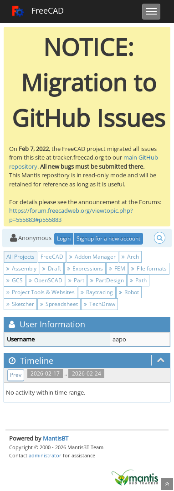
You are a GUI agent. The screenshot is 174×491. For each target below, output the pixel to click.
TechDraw (99, 304)
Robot (129, 292)
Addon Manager (92, 257)
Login (64, 238)
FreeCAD (37, 11)
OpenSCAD (45, 280)
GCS (14, 280)
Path (138, 280)
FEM (117, 268)
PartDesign (107, 280)
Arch (130, 257)
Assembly (21, 268)
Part (76, 280)
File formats (149, 268)
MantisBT (55, 438)
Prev (15, 375)
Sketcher (20, 304)
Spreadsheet (59, 304)
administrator (45, 455)
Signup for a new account (108, 238)
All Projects (20, 257)
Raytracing (97, 292)
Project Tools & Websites (40, 292)
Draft (51, 268)
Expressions (85, 268)
